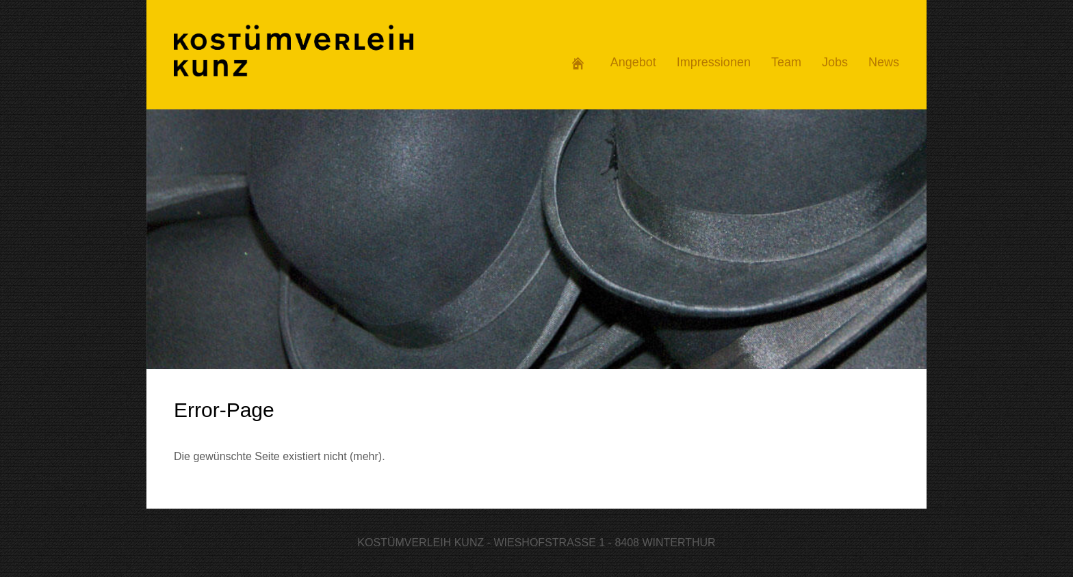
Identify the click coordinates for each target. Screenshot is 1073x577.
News (883, 62)
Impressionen (714, 62)
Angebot (633, 62)
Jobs (835, 62)
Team (786, 62)
